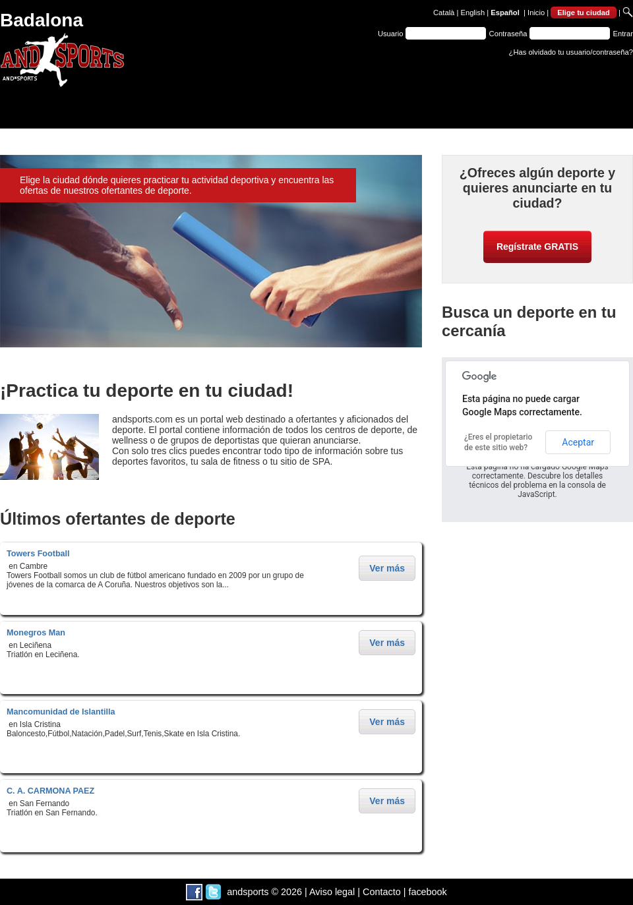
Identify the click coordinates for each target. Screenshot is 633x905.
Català (443, 12)
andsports (247, 892)
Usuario (391, 34)
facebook (427, 892)
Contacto (382, 892)
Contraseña (508, 34)
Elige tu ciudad (583, 12)
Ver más (387, 568)
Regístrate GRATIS (537, 246)
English (472, 12)
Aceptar (578, 442)
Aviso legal (332, 892)
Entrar (623, 34)
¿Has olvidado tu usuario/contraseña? (571, 52)
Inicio (536, 12)
